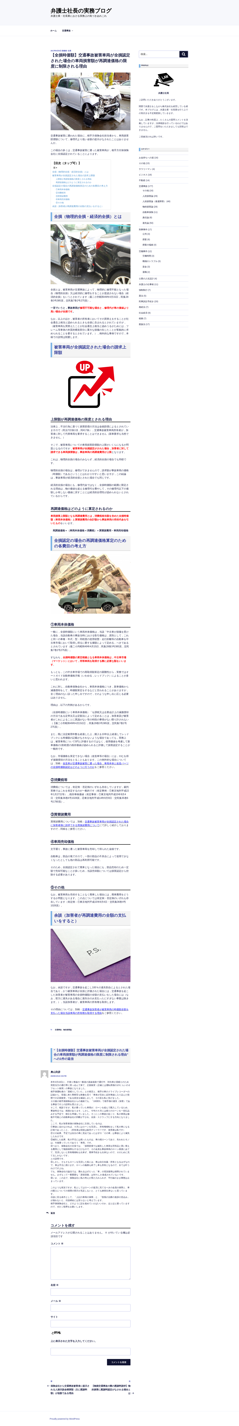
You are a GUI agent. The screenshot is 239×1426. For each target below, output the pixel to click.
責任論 (146, 217)
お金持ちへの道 (146, 157)
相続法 (142, 307)
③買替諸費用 (62, 196)
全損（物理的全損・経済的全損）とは (70, 172)
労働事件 (143, 251)
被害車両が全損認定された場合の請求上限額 (73, 175)
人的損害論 (148, 196)
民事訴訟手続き (146, 301)
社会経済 (143, 313)
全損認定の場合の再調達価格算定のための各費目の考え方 (80, 186)
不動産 (142, 180)
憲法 (141, 296)
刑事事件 (143, 229)
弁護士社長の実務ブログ (81, 11)
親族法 (142, 324)
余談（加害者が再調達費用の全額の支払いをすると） (77, 206)
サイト (54, 1317)
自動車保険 (148, 212)
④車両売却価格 (63, 199)
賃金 (145, 266)
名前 (55, 1285)
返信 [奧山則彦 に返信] (53, 1213)
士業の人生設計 (146, 278)
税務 (141, 318)
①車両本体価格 (63, 189)
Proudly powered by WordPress (65, 1419)
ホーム (53, 30)
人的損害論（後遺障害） (154, 201)
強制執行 (143, 290)
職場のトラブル (150, 261)
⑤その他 (60, 202)
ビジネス (143, 174)
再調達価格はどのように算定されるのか (73, 182)
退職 (145, 272)
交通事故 (67, 30)
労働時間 (147, 256)
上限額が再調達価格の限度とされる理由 (73, 179)
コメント (57, 1243)
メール (56, 1301)
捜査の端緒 (148, 245)
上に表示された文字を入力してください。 (74, 1341)
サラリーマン (145, 169)
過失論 (146, 223)
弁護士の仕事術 (146, 284)
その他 (142, 163)
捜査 (145, 239)
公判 (145, 234)
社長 (69, 51)
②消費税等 (61, 193)
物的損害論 (67, 1030)
